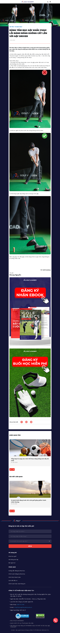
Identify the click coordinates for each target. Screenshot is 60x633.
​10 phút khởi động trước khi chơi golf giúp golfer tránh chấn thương (28, 501)
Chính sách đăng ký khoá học (17, 574)
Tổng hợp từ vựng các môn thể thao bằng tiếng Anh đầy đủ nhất (30, 459)
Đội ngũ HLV (12, 562)
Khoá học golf (12, 556)
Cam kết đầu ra (13, 580)
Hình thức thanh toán (15, 577)
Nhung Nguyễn (15, 275)
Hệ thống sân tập (13, 559)
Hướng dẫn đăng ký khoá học (17, 570)
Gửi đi (30, 546)
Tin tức (11, 26)
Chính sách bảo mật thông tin (17, 583)
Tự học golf (18, 26)
